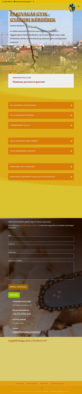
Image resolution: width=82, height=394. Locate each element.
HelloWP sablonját (57, 391)
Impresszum (20, 383)
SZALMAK (45, 391)
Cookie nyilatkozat (32, 383)
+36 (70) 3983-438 (22, 314)
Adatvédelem (44, 383)
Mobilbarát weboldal (57, 383)
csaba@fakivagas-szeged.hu (29, 225)
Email (15, 328)
